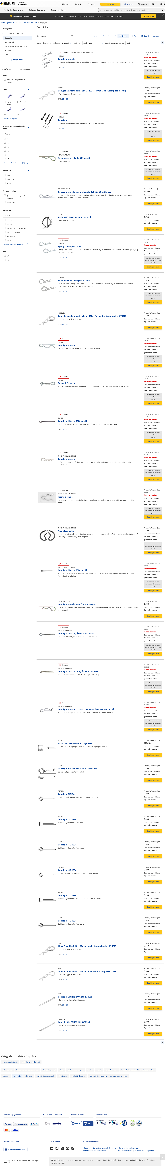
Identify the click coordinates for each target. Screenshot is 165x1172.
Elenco (124, 36)
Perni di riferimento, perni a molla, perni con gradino (108, 1076)
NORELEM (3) (11, 236)
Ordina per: (77, 43)
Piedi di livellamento (79, 1076)
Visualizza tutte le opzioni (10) (14, 244)
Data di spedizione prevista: (114, 43)
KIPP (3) (9, 241)
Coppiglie (8, 38)
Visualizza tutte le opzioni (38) (14, 163)
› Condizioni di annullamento (94, 1150)
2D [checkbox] (8, 256)
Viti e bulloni (9, 42)
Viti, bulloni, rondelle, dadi (28, 23)
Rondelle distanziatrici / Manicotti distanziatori (137, 1070)
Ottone (9, 183)
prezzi (113, 36)
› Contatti (111, 1150)
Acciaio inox (10, 179)
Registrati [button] (110, 4)
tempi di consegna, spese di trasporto (97, 36)
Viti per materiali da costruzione (16, 46)
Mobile (76, 1123)
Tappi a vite (63, 1076)
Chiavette (28, 1076)
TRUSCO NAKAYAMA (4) (14, 232)
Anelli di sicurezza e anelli (45, 1076)
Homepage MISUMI (8, 23)
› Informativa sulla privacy (128, 1148)
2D (63, 67)
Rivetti (89, 1070)
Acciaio (9, 175)
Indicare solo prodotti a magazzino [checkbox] (16, 81)
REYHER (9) (10, 224)
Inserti (99, 1070)
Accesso (128, 4)
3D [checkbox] (8, 260)
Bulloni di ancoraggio (75, 1070)
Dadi (6, 55)
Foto (135, 36)
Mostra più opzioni (10, 119)
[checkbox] (16, 139)
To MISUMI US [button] (148, 16)
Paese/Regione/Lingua (17, 1149)
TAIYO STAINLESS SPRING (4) (16, 228)
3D (67, 67)
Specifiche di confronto (152, 36)
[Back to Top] (162, 1157)
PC (87, 1123)
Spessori (6, 1076)
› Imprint (86, 1148)
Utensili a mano (111, 1070)
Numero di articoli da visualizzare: (48, 43)
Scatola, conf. (11, 202)
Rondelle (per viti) (11, 50)
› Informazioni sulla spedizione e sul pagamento (136, 1150)
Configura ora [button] (153, 77)
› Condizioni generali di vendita (104, 1148)
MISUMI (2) (10, 220)
